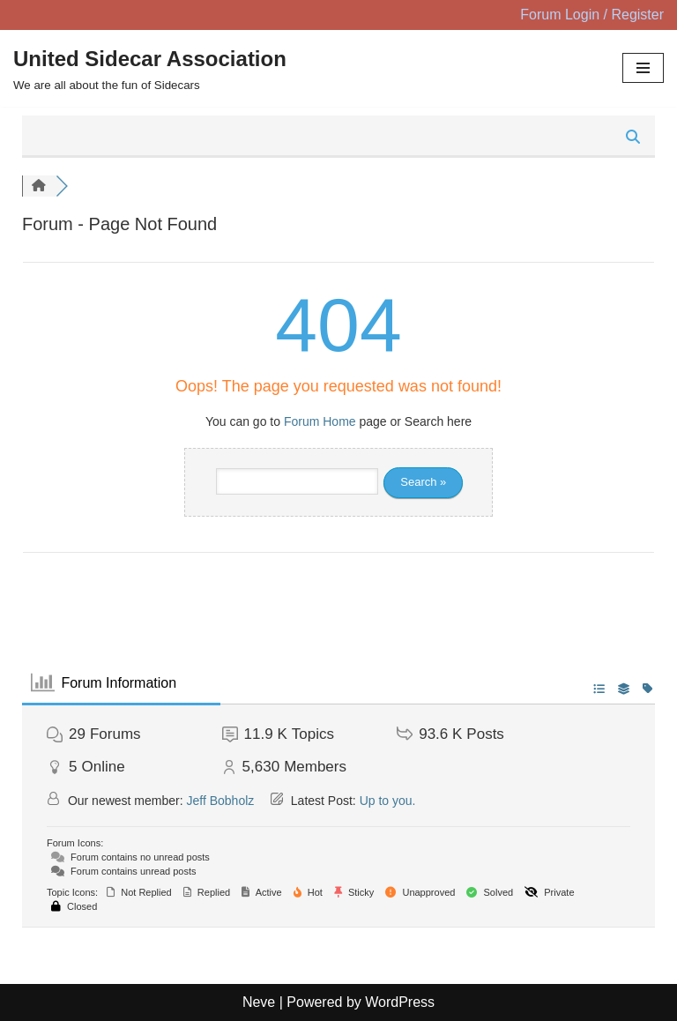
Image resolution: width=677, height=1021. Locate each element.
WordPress (400, 1002)
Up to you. (388, 801)
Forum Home (320, 421)
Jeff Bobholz (221, 801)
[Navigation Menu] (643, 68)
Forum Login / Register (592, 14)
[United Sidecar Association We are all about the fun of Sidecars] (149, 68)
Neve (258, 1002)
